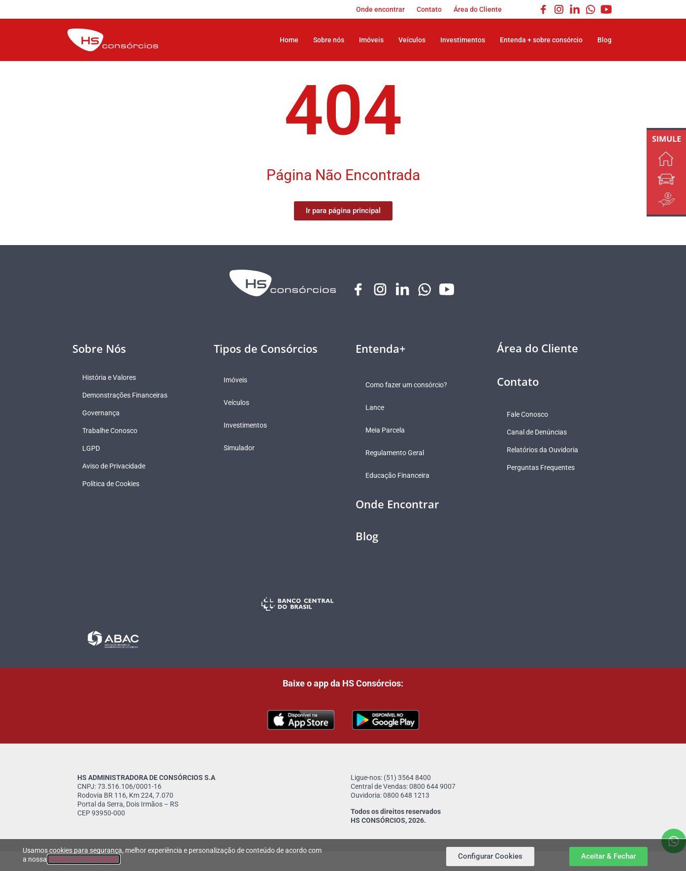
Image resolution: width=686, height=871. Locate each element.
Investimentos (462, 40)
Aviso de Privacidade (113, 466)
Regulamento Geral (394, 453)
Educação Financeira (397, 475)
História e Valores (109, 377)
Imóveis (371, 40)
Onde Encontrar (397, 504)
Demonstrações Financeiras (124, 395)
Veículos (411, 40)
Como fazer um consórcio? (406, 385)
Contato (429, 9)
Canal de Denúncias (537, 432)
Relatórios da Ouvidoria (542, 450)
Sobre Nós (99, 348)
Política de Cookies (110, 484)
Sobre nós (328, 40)
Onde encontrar (380, 9)
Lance (374, 407)
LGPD (91, 448)
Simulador (239, 448)
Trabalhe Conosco (109, 431)
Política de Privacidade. (83, 859)
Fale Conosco (527, 414)
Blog (604, 40)
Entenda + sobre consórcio (541, 40)
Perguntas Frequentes (541, 467)
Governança (101, 413)
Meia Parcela (385, 430)
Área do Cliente (478, 9)
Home (289, 40)
